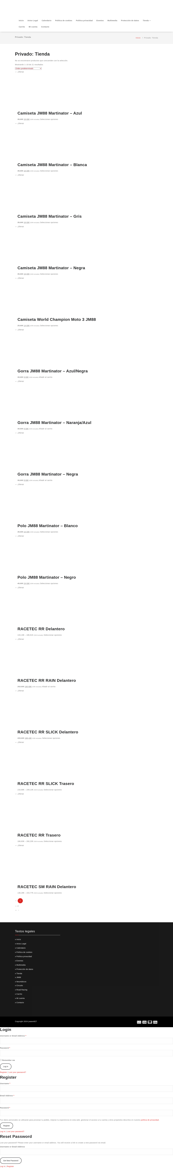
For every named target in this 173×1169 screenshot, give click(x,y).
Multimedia (112, 21)
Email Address (7, 1096)
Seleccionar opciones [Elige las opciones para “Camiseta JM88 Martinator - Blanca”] (49, 171)
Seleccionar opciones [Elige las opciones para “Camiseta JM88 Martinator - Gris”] (49, 222)
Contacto (45, 27)
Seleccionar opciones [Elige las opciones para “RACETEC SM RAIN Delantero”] (53, 893)
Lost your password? (17, 1072)
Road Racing (21, 990)
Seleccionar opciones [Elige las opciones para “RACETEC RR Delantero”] (53, 635)
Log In (2, 1131)
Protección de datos (130, 21)
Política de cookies (63, 21)
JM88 (18, 977)
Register (3, 1072)
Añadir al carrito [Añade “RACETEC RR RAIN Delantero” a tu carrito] (49, 687)
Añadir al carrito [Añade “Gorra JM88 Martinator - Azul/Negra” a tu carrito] (45, 377)
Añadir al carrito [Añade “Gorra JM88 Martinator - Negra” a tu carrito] (45, 480)
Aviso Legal (32, 21)
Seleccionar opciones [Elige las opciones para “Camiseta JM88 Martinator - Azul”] (49, 119)
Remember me (7, 1060)
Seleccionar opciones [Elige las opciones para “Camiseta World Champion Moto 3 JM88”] (49, 326)
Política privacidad (84, 21)
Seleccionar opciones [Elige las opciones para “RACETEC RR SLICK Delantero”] (51, 738)
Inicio (21, 21)
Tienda (147, 21)
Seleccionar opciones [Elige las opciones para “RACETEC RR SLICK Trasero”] (53, 790)
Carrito (22, 27)
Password (5, 1048)
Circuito (19, 985)
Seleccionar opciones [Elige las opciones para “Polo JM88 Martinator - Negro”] (49, 583)
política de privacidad (150, 1120)
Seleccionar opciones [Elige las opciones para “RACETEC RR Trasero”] (53, 841)
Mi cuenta (33, 27)
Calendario (46, 21)
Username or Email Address (13, 1036)
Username (5, 1084)
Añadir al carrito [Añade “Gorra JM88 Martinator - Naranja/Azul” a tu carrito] (45, 429)
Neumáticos (21, 982)
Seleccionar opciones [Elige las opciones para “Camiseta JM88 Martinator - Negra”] (49, 274)
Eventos (100, 21)
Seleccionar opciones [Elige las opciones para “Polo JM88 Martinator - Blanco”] (49, 532)
